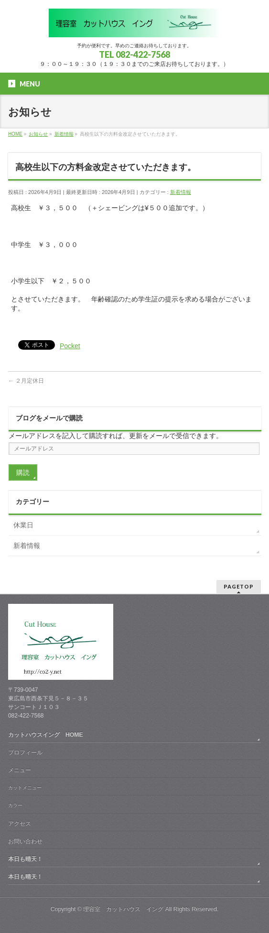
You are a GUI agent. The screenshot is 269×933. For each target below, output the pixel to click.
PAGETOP (239, 586)
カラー (15, 805)
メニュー (19, 770)
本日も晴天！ (25, 859)
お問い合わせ (25, 841)
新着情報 (180, 192)
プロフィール (25, 752)
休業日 (23, 525)
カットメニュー (25, 787)
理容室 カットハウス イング (123, 909)
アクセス (19, 823)
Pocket (70, 346)
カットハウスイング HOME (45, 734)
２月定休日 (26, 380)
